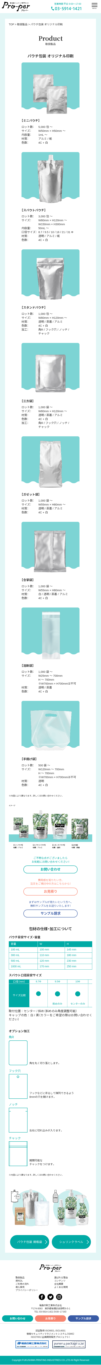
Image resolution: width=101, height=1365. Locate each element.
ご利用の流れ (22, 1284)
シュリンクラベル (74, 1242)
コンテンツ (59, 1281)
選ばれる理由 (61, 1278)
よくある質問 (61, 1287)
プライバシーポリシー (27, 1290)
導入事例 (20, 1287)
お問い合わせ (50, 869)
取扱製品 (20, 1278)
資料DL (19, 1281)
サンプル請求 (51, 913)
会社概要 (58, 1284)
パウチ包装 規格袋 (32, 1242)
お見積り (50, 891)
